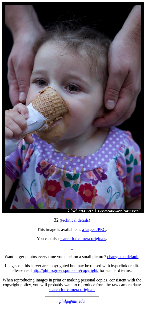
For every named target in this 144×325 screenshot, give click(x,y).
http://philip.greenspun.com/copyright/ (65, 270)
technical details (75, 220)
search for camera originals (83, 238)
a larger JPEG (94, 229)
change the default (122, 256)
